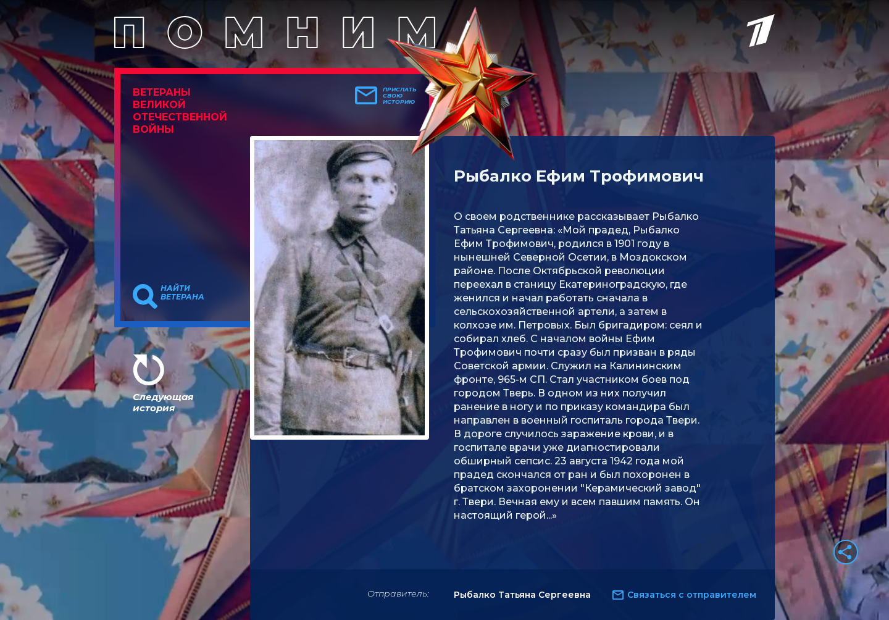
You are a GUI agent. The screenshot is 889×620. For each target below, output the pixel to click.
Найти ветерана (182, 292)
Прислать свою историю (400, 95)
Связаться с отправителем (691, 594)
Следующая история (163, 402)
